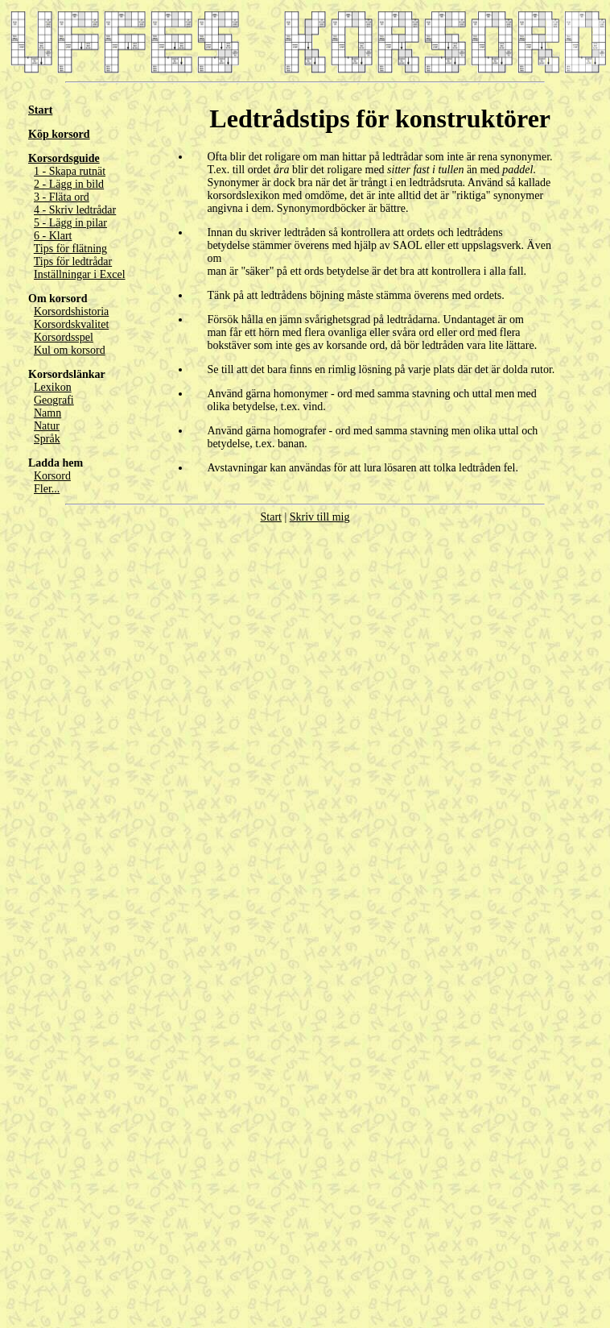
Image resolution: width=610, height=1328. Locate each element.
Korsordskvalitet (71, 324)
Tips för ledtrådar (73, 261)
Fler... (47, 489)
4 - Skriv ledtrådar (75, 210)
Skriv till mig (320, 517)
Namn (47, 413)
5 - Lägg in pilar (70, 223)
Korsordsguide (64, 158)
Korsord (52, 476)
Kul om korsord (69, 350)
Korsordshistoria (71, 311)
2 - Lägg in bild (69, 184)
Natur (47, 426)
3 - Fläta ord (61, 197)
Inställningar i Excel (80, 274)
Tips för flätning (70, 249)
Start (40, 110)
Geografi (54, 400)
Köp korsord (59, 134)
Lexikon (53, 387)
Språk (47, 439)
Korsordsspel (63, 337)
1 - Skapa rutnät (69, 171)
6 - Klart (53, 236)
